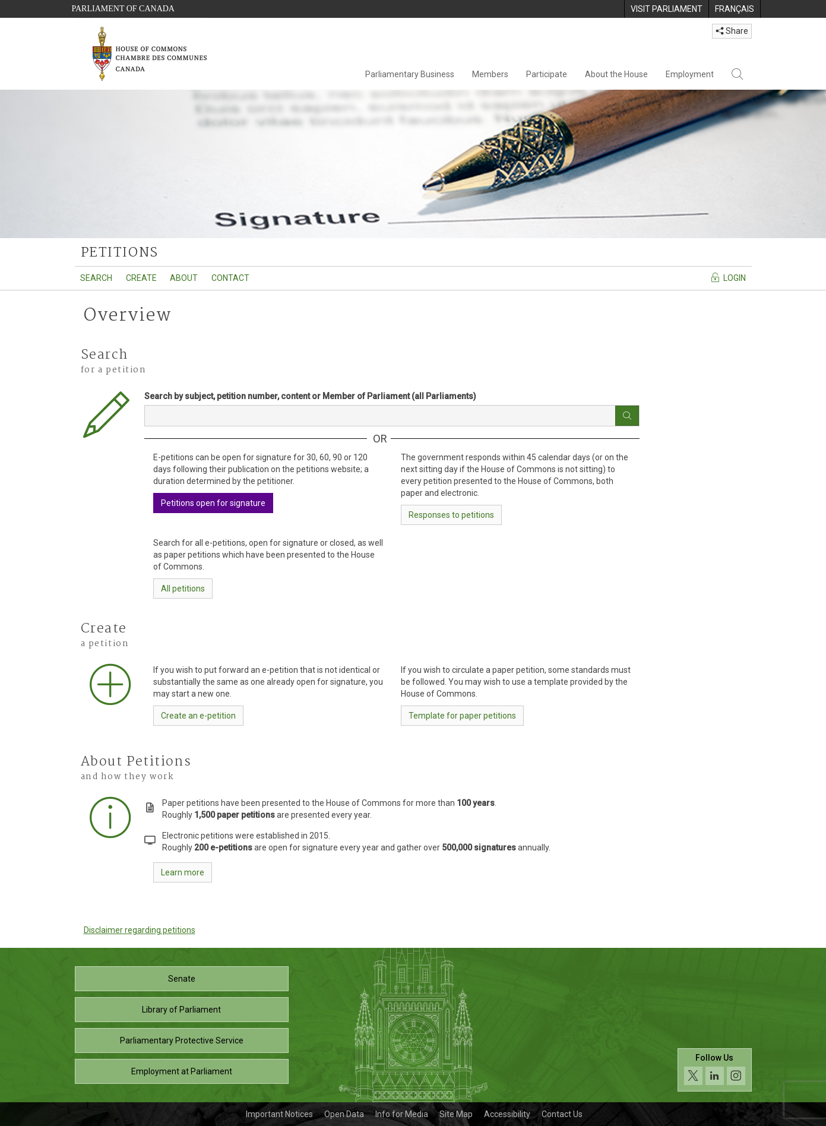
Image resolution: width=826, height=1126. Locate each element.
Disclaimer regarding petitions (139, 930)
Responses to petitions (451, 515)
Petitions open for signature (213, 503)
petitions (120, 253)
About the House (616, 74)
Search (96, 278)
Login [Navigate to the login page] (728, 277)
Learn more (182, 872)
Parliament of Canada (123, 8)
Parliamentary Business (409, 74)
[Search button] (627, 416)
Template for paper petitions (462, 715)
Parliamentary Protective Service (181, 1040)
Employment (690, 74)
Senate (181, 978)
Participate (546, 74)
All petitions (183, 588)
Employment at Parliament (181, 1071)
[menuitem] (666, 9)
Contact (230, 278)
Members (490, 74)
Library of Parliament (181, 1009)
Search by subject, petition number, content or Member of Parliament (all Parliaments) (310, 396)
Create (141, 278)
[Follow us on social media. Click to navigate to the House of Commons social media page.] (715, 1070)
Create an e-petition (198, 715)
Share (732, 31)
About (184, 278)
